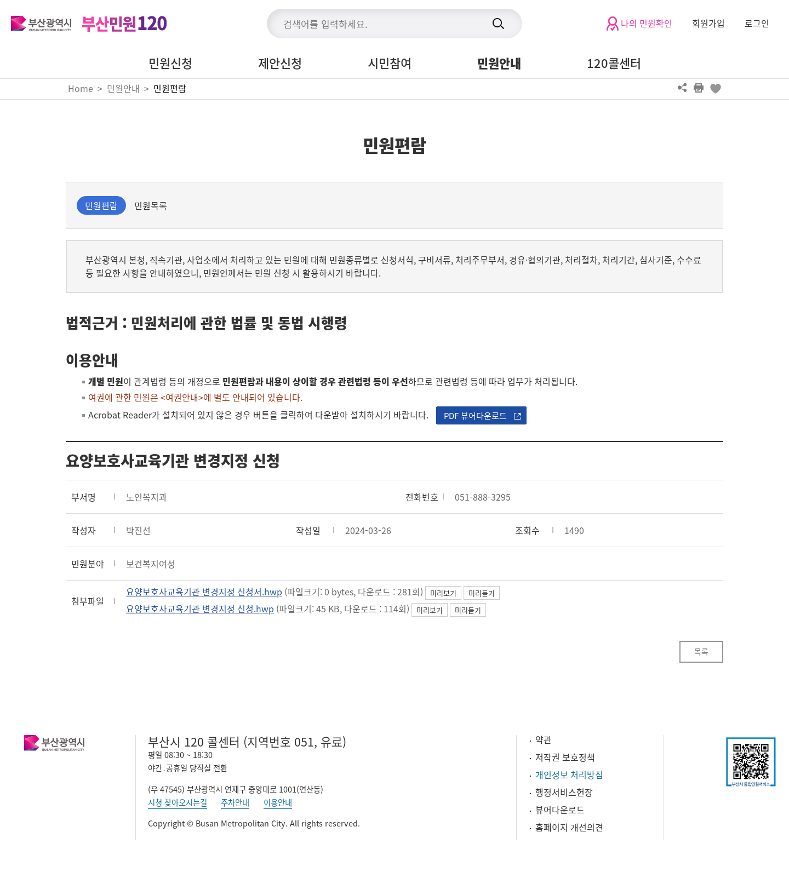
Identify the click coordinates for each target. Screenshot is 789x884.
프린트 (698, 87)
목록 (701, 651)
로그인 (757, 23)
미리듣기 (481, 593)
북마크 (715, 87)
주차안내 (235, 802)
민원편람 (169, 88)
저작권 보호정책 (565, 757)
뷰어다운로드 (560, 809)
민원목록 (150, 205)
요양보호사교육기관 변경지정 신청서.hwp (204, 591)
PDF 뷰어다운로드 (475, 416)
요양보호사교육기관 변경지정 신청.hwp (200, 608)
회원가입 (708, 23)
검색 (498, 23)
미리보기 (443, 593)
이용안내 (278, 802)
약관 (543, 739)
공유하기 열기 (682, 87)
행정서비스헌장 (564, 792)
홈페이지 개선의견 (569, 827)
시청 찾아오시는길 (177, 802)
